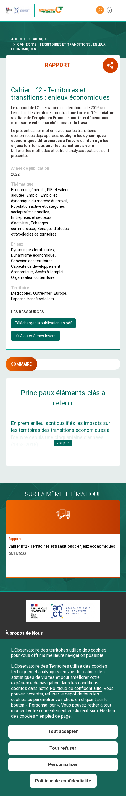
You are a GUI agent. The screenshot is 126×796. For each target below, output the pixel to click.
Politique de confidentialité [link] (63, 781)
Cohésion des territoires (32, 261)
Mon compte (109, 11)
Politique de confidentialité (76, 688)
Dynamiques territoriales (32, 249)
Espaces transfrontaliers (32, 299)
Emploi (32, 195)
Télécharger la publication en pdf (43, 323)
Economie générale (28, 189)
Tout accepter (63, 731)
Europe (60, 293)
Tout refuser (63, 748)
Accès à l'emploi (49, 272)
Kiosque (40, 39)
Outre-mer (42, 293)
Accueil (18, 39)
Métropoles (21, 293)
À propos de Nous (24, 633)
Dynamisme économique (33, 255)
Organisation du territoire (33, 277)
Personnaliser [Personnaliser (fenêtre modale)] (63, 764)
